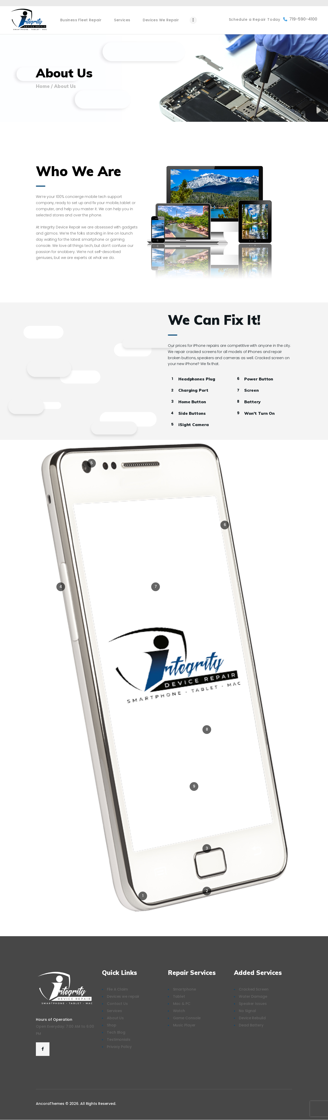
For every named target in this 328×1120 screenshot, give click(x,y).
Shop (111, 1025)
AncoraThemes (50, 1103)
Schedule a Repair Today (254, 19)
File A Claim (117, 989)
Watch (179, 1010)
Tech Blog (116, 1032)
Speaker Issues (253, 1003)
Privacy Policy (119, 1046)
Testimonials (118, 1039)
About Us (115, 1018)
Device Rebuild (252, 1018)
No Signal (247, 1010)
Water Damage (253, 996)
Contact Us (117, 1003)
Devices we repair (123, 996)
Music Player (184, 1025)
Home (43, 86)
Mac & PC (181, 1003)
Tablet (179, 996)
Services (114, 1010)
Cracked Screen (254, 989)
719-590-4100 (300, 19)
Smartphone (184, 989)
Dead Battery (251, 1025)
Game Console (187, 1018)
